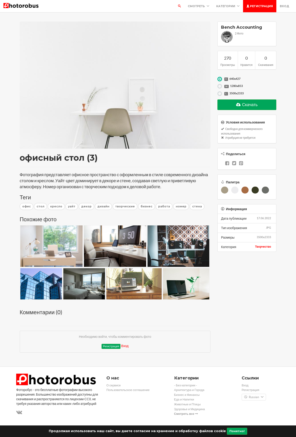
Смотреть (198, 6)
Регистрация (260, 6)
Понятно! (237, 431)
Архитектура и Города (189, 390)
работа (164, 206)
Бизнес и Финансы (187, 395)
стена (197, 206)
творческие (125, 206)
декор (86, 206)
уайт (71, 206)
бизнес (146, 206)
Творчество (263, 246)
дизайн (103, 206)
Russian (253, 397)
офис (26, 206)
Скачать (247, 104)
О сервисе (113, 385)
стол (40, 206)
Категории (228, 6)
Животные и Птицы (187, 404)
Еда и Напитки (184, 399)
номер (181, 206)
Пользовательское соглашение (128, 390)
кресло (56, 206)
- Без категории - (185, 385)
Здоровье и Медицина (189, 409)
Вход (284, 6)
